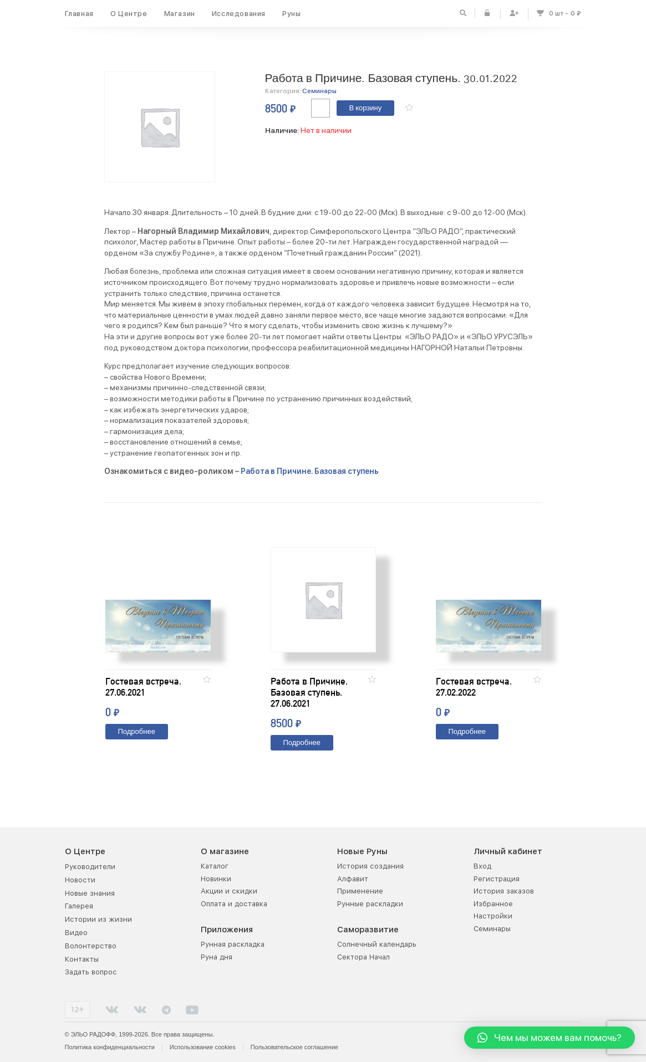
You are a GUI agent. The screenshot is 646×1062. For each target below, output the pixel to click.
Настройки (493, 916)
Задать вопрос (91, 972)
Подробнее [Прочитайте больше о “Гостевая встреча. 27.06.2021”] (136, 732)
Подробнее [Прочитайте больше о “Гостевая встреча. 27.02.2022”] (467, 732)
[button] (409, 107)
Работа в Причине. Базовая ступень (310, 471)
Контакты (82, 959)
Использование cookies (203, 1047)
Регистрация (497, 879)
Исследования (239, 13)
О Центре (128, 13)
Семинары (319, 91)
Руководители (90, 866)
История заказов (504, 891)
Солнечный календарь (376, 944)
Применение (360, 891)
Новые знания (90, 893)
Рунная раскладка (232, 944)
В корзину (365, 108)
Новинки (216, 879)
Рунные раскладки (370, 904)
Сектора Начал (363, 957)
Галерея (79, 906)
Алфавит (352, 879)
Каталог (214, 866)
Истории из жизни (98, 919)
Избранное (493, 904)
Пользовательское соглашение (294, 1047)
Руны (291, 13)
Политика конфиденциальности (110, 1047)
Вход (482, 866)
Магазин (179, 13)
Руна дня (216, 957)
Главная (79, 13)
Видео (76, 932)
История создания (370, 866)
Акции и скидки (229, 891)
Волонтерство (90, 946)
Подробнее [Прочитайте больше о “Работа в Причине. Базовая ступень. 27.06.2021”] (302, 743)
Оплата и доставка (234, 904)
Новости (80, 880)
